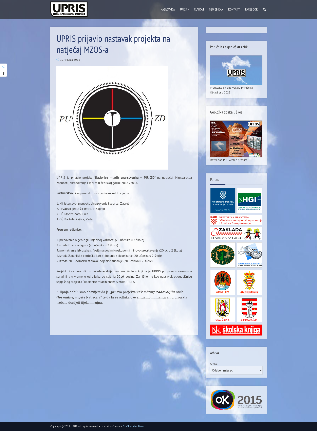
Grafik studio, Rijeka (133, 426)
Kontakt (234, 9)
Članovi (199, 9)
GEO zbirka (216, 9)
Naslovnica (168, 9)
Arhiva (214, 363)
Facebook (251, 9)
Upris (183, 9)
